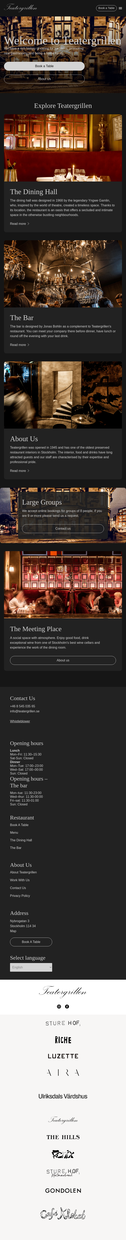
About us (63, 660)
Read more (18, 223)
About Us (44, 79)
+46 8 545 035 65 (22, 706)
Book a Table (106, 8)
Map (13, 931)
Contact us (63, 528)
